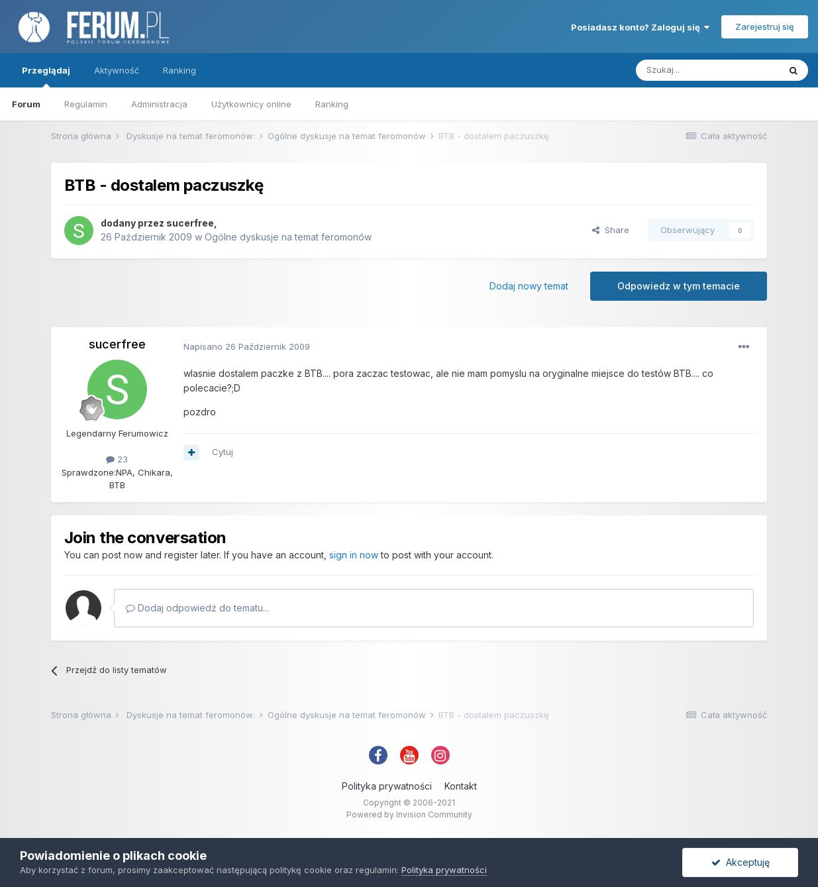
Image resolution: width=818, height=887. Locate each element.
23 (117, 459)
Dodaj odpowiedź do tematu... (197, 607)
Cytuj (222, 451)
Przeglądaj (46, 76)
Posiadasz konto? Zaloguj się (640, 27)
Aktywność (116, 70)
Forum (26, 104)
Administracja (159, 104)
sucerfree (190, 223)
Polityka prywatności (387, 786)
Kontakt (460, 786)
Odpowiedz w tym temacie (678, 285)
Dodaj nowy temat (528, 285)
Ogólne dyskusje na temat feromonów (288, 236)
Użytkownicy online (251, 104)
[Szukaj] (707, 70)
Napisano (246, 346)
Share (610, 230)
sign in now (353, 554)
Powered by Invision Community (409, 814)
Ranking (331, 104)
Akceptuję (740, 862)
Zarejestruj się (764, 26)
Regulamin (85, 104)
